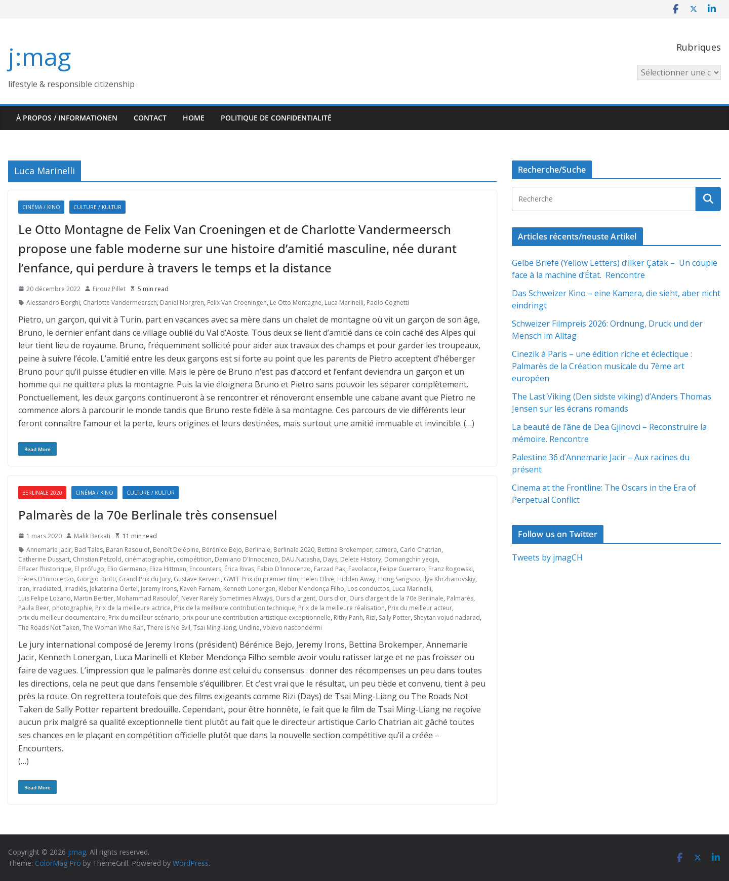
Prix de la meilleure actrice (133, 608)
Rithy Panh (348, 617)
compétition (194, 559)
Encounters (205, 569)
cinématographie (149, 559)
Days (330, 559)
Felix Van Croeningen (237, 302)
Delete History (360, 559)
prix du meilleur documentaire (61, 617)
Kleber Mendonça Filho (311, 588)
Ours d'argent (295, 598)
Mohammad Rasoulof (147, 598)
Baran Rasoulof (128, 549)
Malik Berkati (92, 536)
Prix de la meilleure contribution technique (234, 608)
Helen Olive (317, 579)
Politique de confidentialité (276, 118)
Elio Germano (126, 569)
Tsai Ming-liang (214, 627)
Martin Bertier (93, 598)
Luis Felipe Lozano (44, 598)
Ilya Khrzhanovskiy (449, 579)
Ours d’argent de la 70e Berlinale (396, 598)
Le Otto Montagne (295, 302)
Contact (150, 118)
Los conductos (368, 588)
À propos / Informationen (66, 118)
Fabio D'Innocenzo (284, 569)
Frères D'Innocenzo (46, 579)
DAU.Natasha (300, 559)
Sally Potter (395, 617)
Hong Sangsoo (399, 579)
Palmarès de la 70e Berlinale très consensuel (147, 514)
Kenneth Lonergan (249, 588)
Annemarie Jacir (48, 549)
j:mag (39, 56)
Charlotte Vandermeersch (120, 302)
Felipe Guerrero (402, 569)
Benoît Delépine (176, 549)
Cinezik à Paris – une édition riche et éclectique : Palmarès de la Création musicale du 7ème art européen (602, 366)
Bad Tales (88, 549)
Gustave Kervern (197, 579)
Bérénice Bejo (222, 549)
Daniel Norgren (182, 302)
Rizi (371, 617)
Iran (23, 588)
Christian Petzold (97, 559)
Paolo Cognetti (388, 302)
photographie (72, 608)
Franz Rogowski (450, 569)
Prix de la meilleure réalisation (341, 608)
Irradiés (75, 588)
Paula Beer (33, 608)
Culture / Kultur (97, 207)
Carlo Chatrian (420, 549)
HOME (194, 118)
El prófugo (89, 569)
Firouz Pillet (109, 289)
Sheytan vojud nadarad (447, 617)
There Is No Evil (168, 627)
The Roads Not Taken (48, 627)
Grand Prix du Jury (145, 579)
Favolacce (362, 569)
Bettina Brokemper (344, 549)
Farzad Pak (329, 569)
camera (386, 549)
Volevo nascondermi (292, 627)
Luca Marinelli (344, 302)
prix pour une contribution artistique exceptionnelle (256, 617)
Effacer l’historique (44, 569)
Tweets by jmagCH (547, 557)
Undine (249, 627)
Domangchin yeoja (411, 559)
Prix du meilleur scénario (143, 617)
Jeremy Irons (159, 588)
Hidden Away (356, 579)
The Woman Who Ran (113, 627)
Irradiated (46, 588)
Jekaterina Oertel (114, 588)
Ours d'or (332, 598)
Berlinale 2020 (42, 492)
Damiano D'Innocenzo (246, 559)
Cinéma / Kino (41, 207)
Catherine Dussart (44, 559)
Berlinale (257, 549)
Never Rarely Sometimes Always (226, 598)
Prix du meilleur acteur (420, 608)
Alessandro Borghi (53, 302)
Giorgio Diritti (96, 579)
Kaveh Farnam (200, 588)
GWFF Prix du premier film (261, 579)
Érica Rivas (239, 569)
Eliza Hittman (167, 569)
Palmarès (460, 598)
